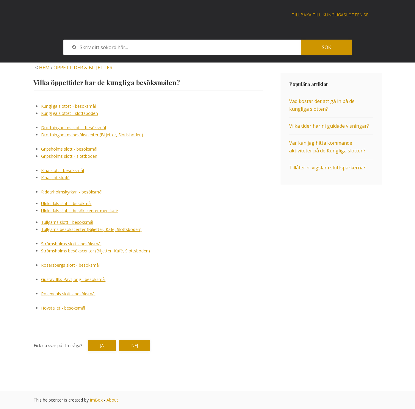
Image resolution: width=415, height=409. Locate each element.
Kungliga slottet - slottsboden (69, 113)
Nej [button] (134, 345)
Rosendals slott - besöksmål (68, 293)
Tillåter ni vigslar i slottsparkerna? (327, 167)
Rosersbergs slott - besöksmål (70, 265)
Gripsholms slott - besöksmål (69, 149)
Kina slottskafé (55, 177)
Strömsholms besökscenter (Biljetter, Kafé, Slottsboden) (95, 251)
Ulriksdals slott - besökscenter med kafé (79, 210)
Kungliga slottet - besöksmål (68, 106)
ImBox (96, 400)
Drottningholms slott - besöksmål (73, 127)
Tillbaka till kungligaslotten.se (330, 15)
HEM (44, 67)
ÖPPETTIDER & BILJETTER (83, 67)
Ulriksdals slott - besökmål (66, 203)
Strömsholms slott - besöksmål (71, 243)
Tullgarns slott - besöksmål (67, 222)
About (112, 400)
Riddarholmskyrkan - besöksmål (71, 192)
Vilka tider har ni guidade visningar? (329, 126)
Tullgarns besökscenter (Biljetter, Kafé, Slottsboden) (91, 229)
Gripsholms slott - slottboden (69, 156)
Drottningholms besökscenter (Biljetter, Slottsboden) (92, 135)
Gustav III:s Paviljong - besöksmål (73, 279)
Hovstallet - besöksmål (63, 308)
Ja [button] (102, 345)
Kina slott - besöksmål (62, 170)
